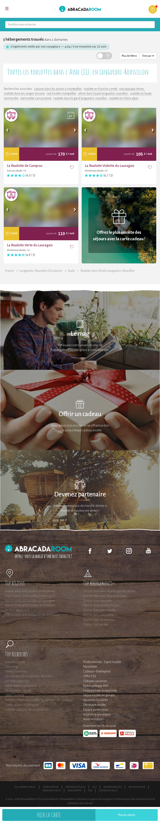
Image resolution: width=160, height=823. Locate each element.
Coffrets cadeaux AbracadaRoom (27, 709)
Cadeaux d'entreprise (97, 671)
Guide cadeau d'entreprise (22, 704)
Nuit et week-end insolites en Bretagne (30, 596)
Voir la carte (49, 815)
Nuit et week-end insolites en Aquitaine (30, 591)
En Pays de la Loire (17, 610)
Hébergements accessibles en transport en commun (39, 700)
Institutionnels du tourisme (100, 690)
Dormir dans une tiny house (101, 605)
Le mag (80, 333)
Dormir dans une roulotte (99, 610)
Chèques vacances (95, 681)
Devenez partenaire (80, 494)
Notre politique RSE (95, 685)
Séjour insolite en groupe (99, 695)
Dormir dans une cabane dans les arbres (109, 591)
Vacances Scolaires (95, 700)
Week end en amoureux (20, 685)
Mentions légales (75, 787)
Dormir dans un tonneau (99, 619)
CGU (94, 787)
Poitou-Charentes (16, 671)
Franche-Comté (15, 662)
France (9, 270)
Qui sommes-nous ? (25, 787)
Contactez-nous (108, 790)
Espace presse (51, 787)
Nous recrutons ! (93, 719)
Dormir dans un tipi (95, 624)
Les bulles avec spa (17, 681)
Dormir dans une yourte (98, 615)
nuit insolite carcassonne (35, 98)
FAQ (90, 790)
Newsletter (90, 666)
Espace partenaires (95, 709)
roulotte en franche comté (100, 89)
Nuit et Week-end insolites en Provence (30, 605)
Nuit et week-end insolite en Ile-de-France (32, 615)
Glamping (11, 666)
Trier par (148, 55)
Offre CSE (89, 676)
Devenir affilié (137, 787)
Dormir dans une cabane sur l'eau (104, 596)
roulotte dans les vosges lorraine (24, 93)
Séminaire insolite (94, 704)
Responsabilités (113, 787)
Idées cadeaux (14, 695)
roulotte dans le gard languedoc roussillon (80, 98)
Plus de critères (126, 815)
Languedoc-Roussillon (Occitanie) (41, 270)
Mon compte (74, 790)
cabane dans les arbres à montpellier (58, 89)
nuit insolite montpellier (61, 93)
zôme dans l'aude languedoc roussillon (103, 93)
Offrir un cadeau (80, 414)
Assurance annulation (97, 714)
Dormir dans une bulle (97, 600)
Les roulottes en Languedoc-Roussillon (29, 676)
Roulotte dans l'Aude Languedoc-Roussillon (107, 270)
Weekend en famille (18, 690)
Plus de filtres (129, 55)
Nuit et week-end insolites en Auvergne (30, 600)
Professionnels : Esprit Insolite (102, 662)
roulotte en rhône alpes (124, 98)
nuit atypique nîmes (132, 89)
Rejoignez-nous (52, 790)
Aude (71, 270)
